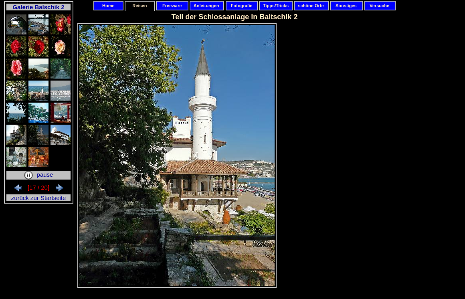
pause (38, 174)
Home (108, 5)
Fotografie (242, 5)
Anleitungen (207, 5)
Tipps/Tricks (276, 5)
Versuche (380, 5)
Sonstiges (346, 5)
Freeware (172, 5)
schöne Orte (311, 5)
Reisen (139, 5)
